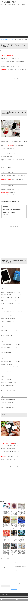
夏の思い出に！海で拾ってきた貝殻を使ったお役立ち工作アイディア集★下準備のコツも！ (6, 553)
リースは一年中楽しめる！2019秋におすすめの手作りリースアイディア (6, 526)
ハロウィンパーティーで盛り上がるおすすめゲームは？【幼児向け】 (21, 539)
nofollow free (14, 589)
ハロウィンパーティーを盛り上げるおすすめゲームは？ (14, 538)
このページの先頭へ (15, 599)
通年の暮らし (3, 50)
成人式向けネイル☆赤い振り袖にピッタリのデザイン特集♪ (6, 538)
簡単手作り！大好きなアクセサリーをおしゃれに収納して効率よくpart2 (21, 552)
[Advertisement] (14, 21)
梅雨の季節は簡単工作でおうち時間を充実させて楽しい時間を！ (14, 526)
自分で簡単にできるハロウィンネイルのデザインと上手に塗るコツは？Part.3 (21, 526)
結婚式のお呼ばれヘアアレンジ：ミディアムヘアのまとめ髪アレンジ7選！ (14, 512)
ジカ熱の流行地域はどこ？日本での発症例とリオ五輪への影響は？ (6, 512)
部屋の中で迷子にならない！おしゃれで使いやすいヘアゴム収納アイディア (21, 512)
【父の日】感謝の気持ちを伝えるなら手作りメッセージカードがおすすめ (14, 552)
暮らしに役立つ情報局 (8, 2)
